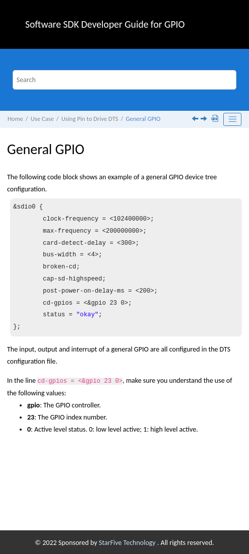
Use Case (42, 118)
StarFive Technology (128, 541)
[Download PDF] (215, 119)
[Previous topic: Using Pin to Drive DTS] (196, 119)
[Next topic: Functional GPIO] (204, 119)
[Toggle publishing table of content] (232, 119)
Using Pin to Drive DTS (89, 118)
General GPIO (143, 118)
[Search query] (125, 80)
